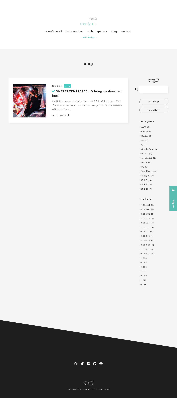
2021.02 (145, 227)
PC (142, 167)
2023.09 (145, 210)
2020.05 (145, 249)
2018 (143, 285)
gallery (102, 31)
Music (144, 163)
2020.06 (145, 245)
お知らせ (145, 176)
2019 (143, 280)
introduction (74, 31)
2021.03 (145, 223)
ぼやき (144, 180)
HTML (144, 154)
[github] (94, 364)
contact (126, 31)
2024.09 (145, 205)
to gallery (154, 110)
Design (144, 136)
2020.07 (145, 240)
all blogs (153, 102)
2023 (144, 263)
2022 (144, 267)
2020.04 (145, 254)
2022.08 (145, 214)
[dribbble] (76, 364)
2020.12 (145, 236)
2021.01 (145, 232)
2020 (144, 276)
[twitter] (82, 364)
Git (142, 145)
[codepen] (101, 364)
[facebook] (88, 364)
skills (90, 31)
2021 (143, 271)
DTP (143, 140)
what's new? (53, 31)
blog (114, 31)
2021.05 (145, 218)
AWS (143, 127)
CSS (143, 132)
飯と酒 (144, 189)
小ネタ (144, 185)
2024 (144, 258)
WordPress (146, 171)
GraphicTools (147, 149)
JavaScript (146, 158)
